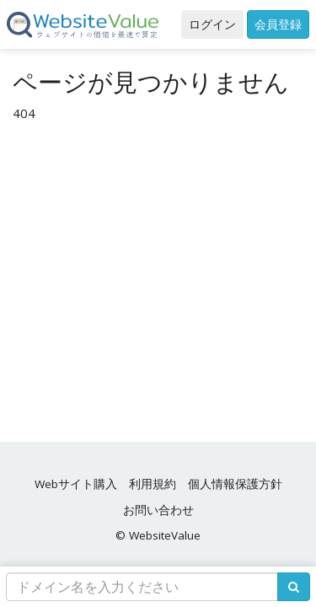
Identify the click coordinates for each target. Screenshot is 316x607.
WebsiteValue (165, 535)
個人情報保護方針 (235, 484)
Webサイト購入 (76, 484)
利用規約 (152, 484)
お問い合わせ (158, 510)
